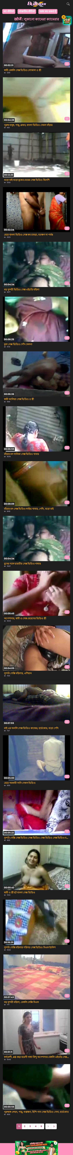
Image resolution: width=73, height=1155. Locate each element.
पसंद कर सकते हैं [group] (47, 11)
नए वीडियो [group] (8, 11)
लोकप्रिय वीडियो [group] (27, 11)
